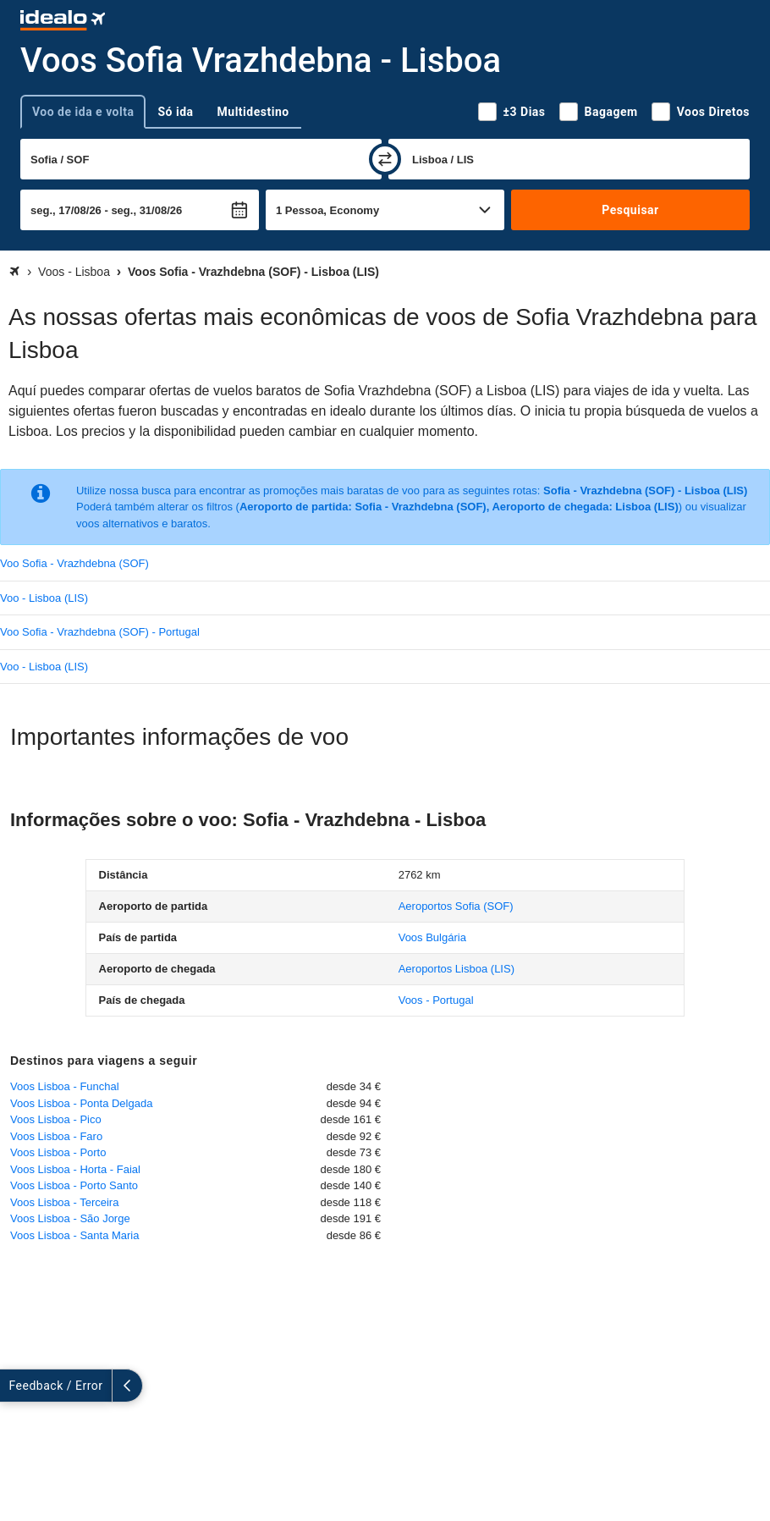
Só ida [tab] (175, 111)
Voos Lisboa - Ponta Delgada (81, 1103)
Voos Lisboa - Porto (58, 1152)
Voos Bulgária (432, 937)
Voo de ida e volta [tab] (83, 111)
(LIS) (456, 968)
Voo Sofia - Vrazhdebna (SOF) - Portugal (100, 631)
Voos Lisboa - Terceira (64, 1202)
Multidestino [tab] (253, 111)
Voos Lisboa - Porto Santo (74, 1185)
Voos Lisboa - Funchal (64, 1086)
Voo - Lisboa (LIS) (44, 598)
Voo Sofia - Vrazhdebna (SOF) (74, 563)
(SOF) (456, 906)
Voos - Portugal (436, 1000)
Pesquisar (630, 210)
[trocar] (385, 159)
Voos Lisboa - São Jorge (70, 1218)
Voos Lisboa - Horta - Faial (75, 1169)
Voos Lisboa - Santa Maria (74, 1235)
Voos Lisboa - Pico (56, 1119)
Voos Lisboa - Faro (56, 1136)
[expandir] (15, 1386)
